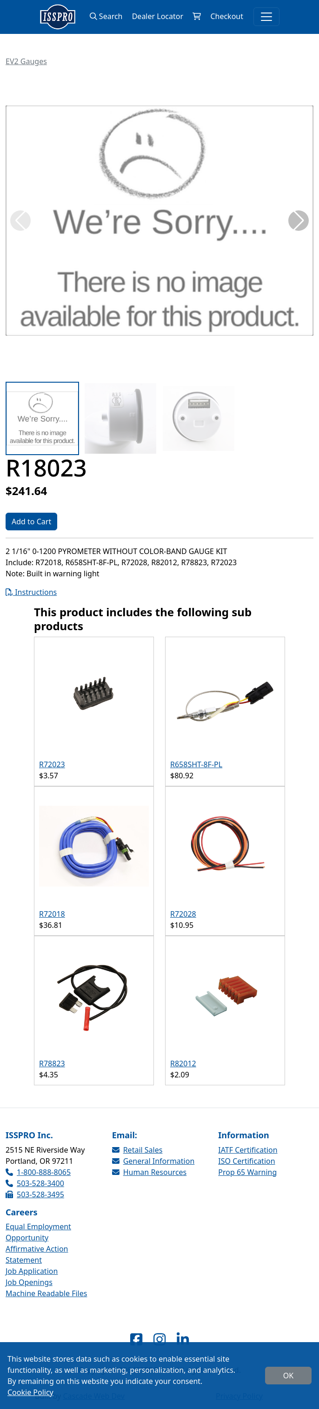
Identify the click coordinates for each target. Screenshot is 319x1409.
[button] (298, 220)
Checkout (226, 16)
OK (288, 1375)
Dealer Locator (157, 16)
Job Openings (29, 1282)
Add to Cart (31, 521)
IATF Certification (247, 1150)
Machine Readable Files (46, 1293)
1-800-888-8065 (38, 1172)
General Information (153, 1161)
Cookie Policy (30, 1392)
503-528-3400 (35, 1183)
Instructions (31, 592)
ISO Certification (246, 1161)
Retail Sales (137, 1150)
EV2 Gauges (26, 61)
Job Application (32, 1271)
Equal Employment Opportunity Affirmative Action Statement (38, 1243)
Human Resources (149, 1172)
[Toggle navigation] (266, 16)
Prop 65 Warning (247, 1172)
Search (106, 16)
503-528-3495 (35, 1194)
